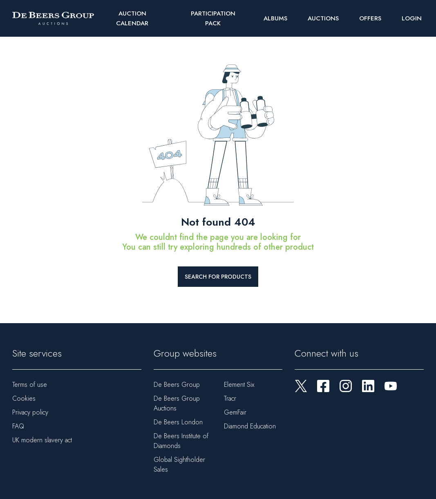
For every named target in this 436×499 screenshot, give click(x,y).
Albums (275, 18)
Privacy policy (30, 412)
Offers (370, 18)
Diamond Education (250, 426)
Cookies (24, 398)
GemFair (235, 412)
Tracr (230, 398)
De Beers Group (177, 384)
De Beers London (178, 422)
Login (412, 18)
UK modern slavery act (42, 440)
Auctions (323, 18)
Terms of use (29, 384)
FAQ (18, 426)
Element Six (239, 384)
